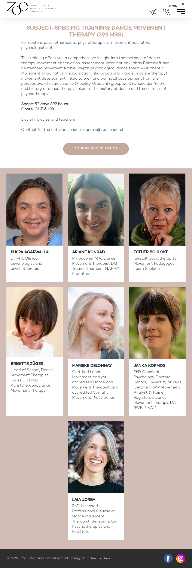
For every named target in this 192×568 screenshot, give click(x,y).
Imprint (109, 558)
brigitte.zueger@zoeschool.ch (153, 12)
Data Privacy (92, 558)
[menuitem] (183, 4)
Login (172, 6)
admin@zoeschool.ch (105, 130)
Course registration (96, 148)
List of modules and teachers (48, 120)
